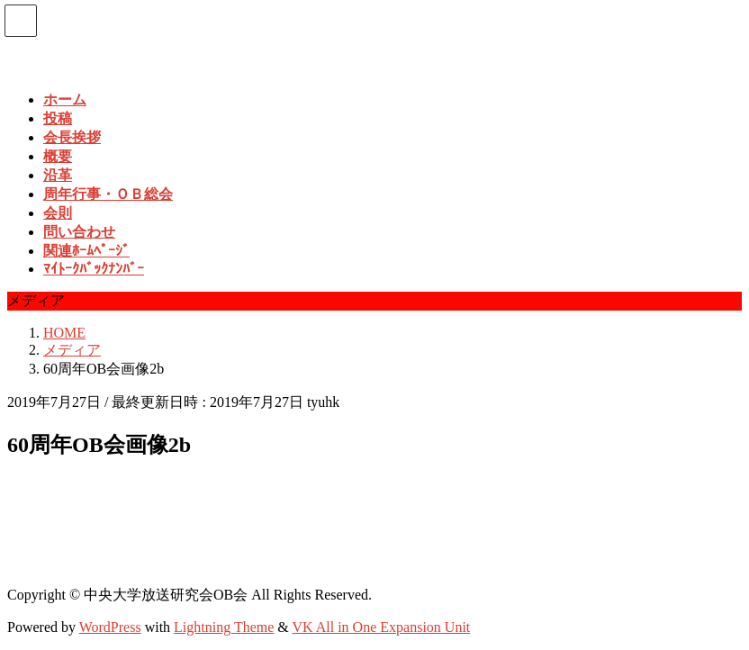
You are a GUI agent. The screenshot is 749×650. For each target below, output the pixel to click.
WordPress (110, 627)
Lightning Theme (224, 627)
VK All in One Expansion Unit (382, 627)
